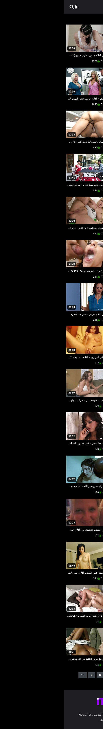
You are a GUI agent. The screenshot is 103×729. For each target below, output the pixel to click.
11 (92, 681)
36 (78, 681)
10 (18, 675)
